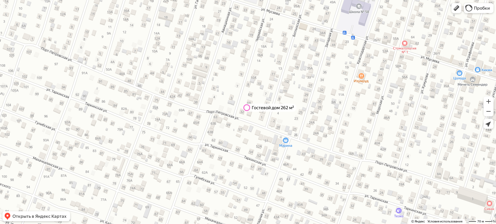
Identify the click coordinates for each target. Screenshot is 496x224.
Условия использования (444, 221)
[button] (456, 8)
